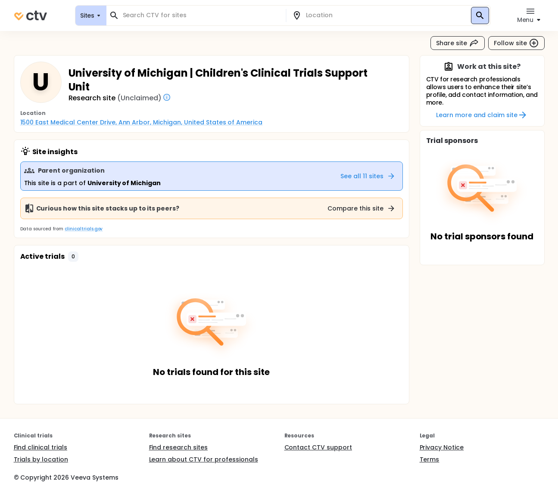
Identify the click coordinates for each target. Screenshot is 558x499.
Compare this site (361, 208)
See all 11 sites (368, 176)
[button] (73, 256)
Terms (430, 459)
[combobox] (201, 15)
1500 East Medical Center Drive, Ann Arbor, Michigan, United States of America (141, 122)
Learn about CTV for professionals (203, 459)
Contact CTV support (318, 447)
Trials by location (41, 459)
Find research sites (178, 447)
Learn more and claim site (482, 115)
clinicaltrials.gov (84, 229)
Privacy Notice (442, 447)
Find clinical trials (40, 447)
